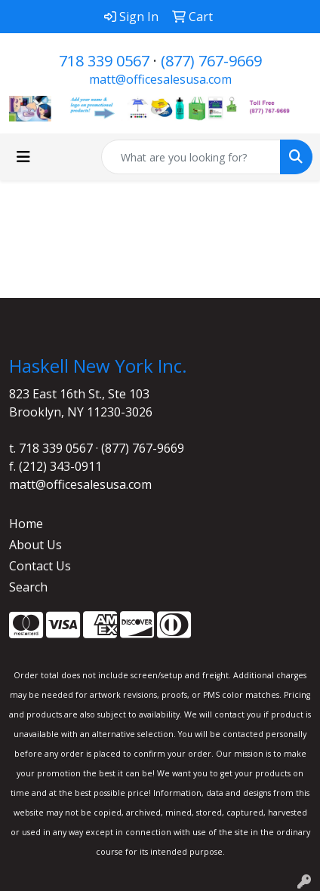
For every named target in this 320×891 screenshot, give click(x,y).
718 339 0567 (104, 61)
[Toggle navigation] (23, 156)
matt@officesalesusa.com (160, 79)
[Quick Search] (191, 157)
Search (28, 587)
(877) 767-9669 (211, 61)
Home (26, 523)
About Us (35, 544)
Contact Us (40, 566)
